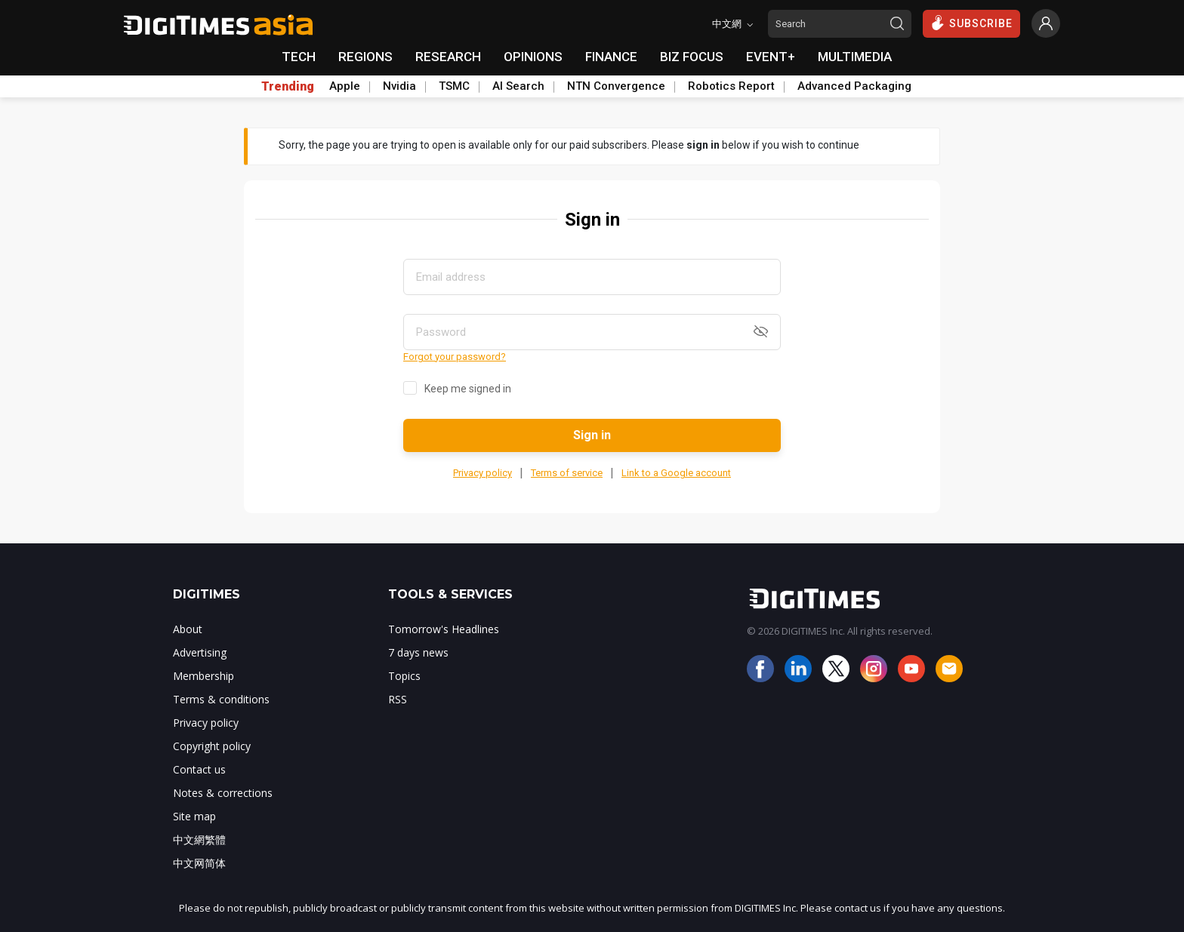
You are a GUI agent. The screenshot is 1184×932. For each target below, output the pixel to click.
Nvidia (399, 86)
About (187, 629)
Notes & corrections (223, 793)
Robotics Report (731, 86)
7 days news (418, 652)
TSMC (454, 86)
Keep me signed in (467, 389)
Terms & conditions (221, 699)
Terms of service (567, 473)
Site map (194, 816)
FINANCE (611, 56)
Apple (344, 86)
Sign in (592, 435)
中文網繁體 (199, 839)
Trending (287, 87)
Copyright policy (212, 746)
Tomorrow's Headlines (443, 629)
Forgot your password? (454, 356)
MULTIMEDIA (855, 56)
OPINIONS (533, 56)
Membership (203, 676)
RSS (397, 699)
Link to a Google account (676, 473)
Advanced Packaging (854, 86)
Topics (404, 676)
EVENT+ (770, 56)
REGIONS (365, 56)
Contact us (199, 769)
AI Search (518, 86)
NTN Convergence (616, 86)
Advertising (200, 652)
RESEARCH (448, 56)
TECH (299, 56)
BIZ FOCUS (691, 56)
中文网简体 (199, 863)
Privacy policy (482, 473)
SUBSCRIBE (971, 22)
